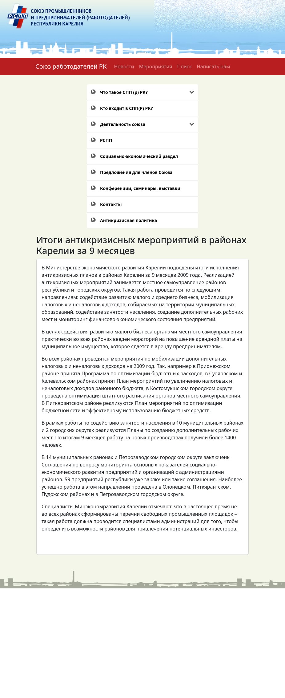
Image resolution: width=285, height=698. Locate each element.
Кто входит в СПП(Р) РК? (126, 108)
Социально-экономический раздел (139, 156)
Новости (124, 66)
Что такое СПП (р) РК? (124, 92)
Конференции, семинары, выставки (140, 188)
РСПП (106, 140)
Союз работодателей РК (70, 66)
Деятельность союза (122, 124)
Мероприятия (155, 66)
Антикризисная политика (128, 220)
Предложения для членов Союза (136, 172)
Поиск (184, 66)
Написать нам (213, 66)
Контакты (111, 204)
